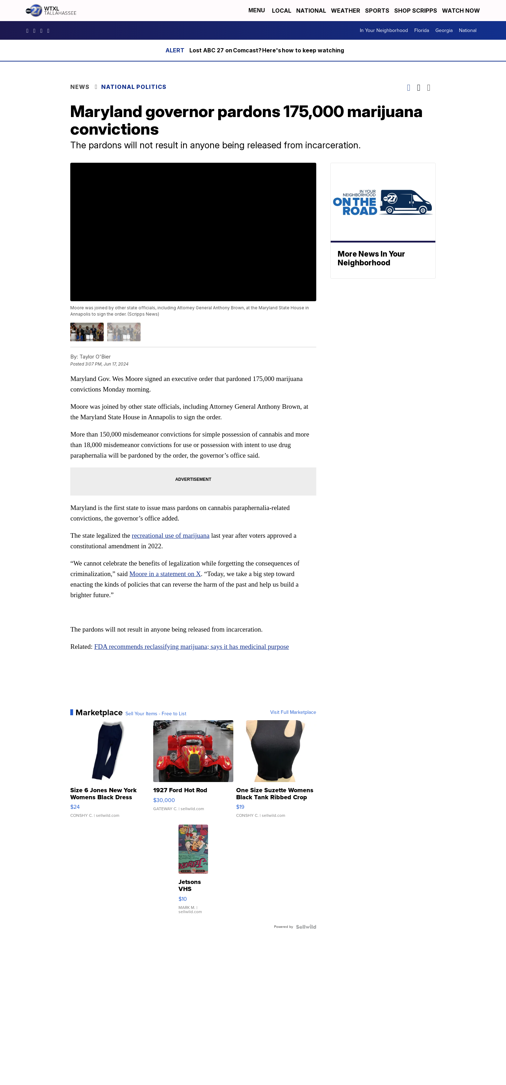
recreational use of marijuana (172, 534)
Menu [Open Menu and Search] (256, 10)
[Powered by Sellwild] (304, 925)
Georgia (444, 30)
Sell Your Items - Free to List (157, 712)
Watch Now (461, 10)
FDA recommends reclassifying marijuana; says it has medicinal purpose (193, 645)
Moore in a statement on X (166, 572)
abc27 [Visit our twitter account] (43, 30)
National (311, 10)
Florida (421, 30)
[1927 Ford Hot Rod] (193, 771)
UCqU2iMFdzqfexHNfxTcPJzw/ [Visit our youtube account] (50, 30)
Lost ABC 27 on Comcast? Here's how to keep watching (266, 50)
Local (281, 10)
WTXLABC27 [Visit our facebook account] (29, 30)
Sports (377, 10)
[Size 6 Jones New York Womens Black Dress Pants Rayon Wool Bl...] (111, 771)
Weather (345, 10)
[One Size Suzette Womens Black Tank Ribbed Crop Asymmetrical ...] (274, 771)
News (81, 86)
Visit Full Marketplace (291, 711)
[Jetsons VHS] (193, 872)
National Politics (135, 86)
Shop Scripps (415, 10)
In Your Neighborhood (384, 30)
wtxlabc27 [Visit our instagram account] (36, 30)
